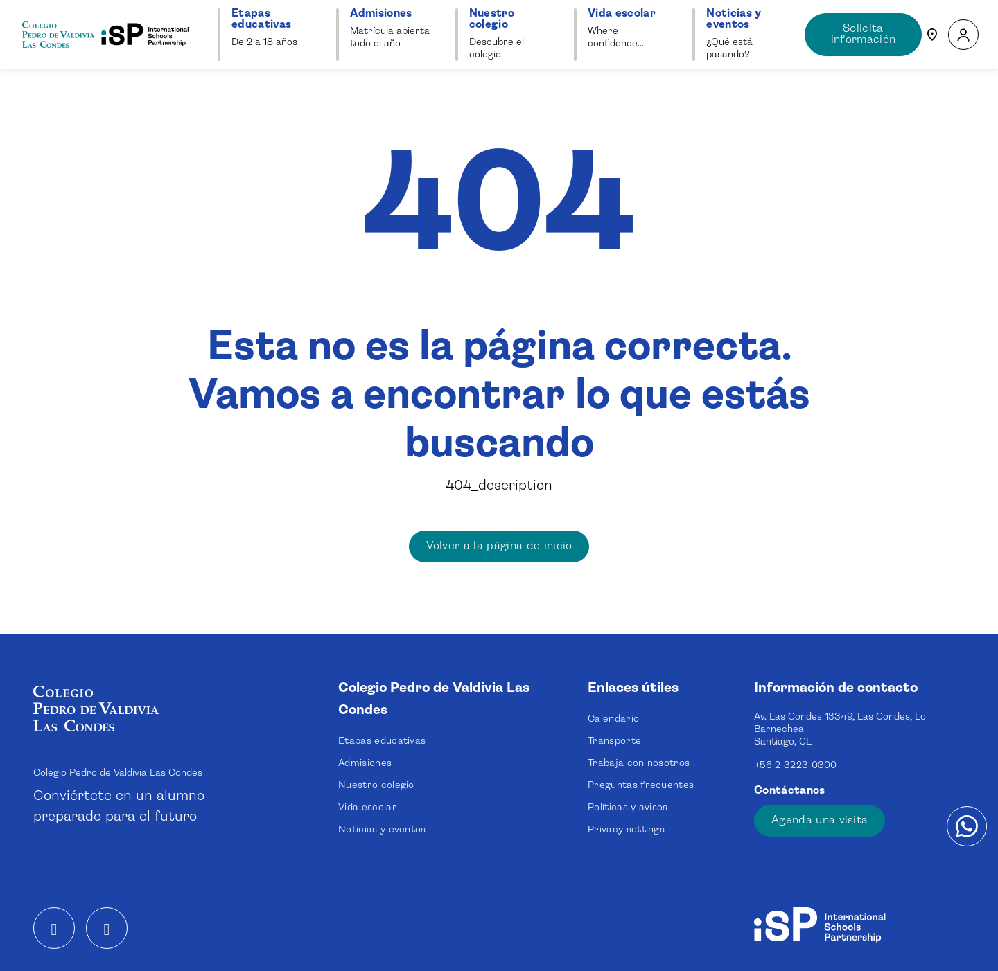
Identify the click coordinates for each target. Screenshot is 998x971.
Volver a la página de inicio (499, 546)
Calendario (613, 719)
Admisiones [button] (381, 13)
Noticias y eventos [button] (733, 19)
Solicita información (863, 34)
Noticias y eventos (382, 830)
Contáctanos (791, 790)
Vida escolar (367, 807)
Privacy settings (626, 830)
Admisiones (365, 763)
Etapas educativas (382, 741)
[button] (963, 35)
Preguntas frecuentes (641, 785)
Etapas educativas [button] (261, 19)
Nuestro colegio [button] (491, 19)
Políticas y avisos (628, 807)
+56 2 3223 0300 (795, 765)
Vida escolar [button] (622, 13)
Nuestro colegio (376, 785)
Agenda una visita (819, 820)
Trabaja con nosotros (639, 763)
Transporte (614, 741)
